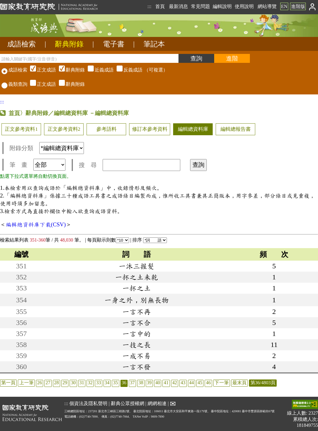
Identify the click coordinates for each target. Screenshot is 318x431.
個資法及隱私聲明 (88, 403)
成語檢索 (21, 44)
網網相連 (157, 403)
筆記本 (154, 44)
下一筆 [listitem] (221, 382)
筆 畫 (37, 165)
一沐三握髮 (136, 266)
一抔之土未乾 (136, 277)
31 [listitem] (81, 382)
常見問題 (200, 6)
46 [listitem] (208, 382)
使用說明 (244, 6)
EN (284, 6)
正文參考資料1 (21, 129)
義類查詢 (14, 84)
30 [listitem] (73, 382)
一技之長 (136, 344)
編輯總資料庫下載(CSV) (36, 224)
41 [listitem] (166, 382)
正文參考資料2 (64, 129)
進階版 (298, 6)
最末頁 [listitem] (239, 382)
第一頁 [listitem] (8, 382)
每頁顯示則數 (108, 239)
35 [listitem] (115, 382)
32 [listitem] (90, 382)
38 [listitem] (140, 382)
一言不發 (136, 367)
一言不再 (136, 311)
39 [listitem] (149, 382)
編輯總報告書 (235, 129)
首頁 (160, 6)
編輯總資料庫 (193, 129)
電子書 (113, 44)
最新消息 (178, 6)
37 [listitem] (132, 382)
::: (149, 6)
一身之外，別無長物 (136, 300)
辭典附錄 (69, 44)
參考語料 (106, 129)
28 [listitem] (56, 382)
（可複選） (98, 70)
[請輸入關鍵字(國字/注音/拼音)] (89, 58)
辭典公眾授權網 (127, 403)
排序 (149, 239)
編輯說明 (222, 6)
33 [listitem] (98, 382)
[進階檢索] (232, 58)
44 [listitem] (191, 382)
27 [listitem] (48, 382)
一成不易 (136, 356)
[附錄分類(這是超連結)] (61, 148)
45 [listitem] (200, 382)
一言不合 (136, 322)
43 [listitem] (183, 382)
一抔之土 (136, 288)
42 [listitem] (174, 382)
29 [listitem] (64, 382)
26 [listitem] (39, 382)
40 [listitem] (157, 382)
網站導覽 (267, 6)
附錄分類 (47, 148)
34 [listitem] (107, 382)
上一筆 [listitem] (26, 382)
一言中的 (136, 333)
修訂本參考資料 (149, 129)
